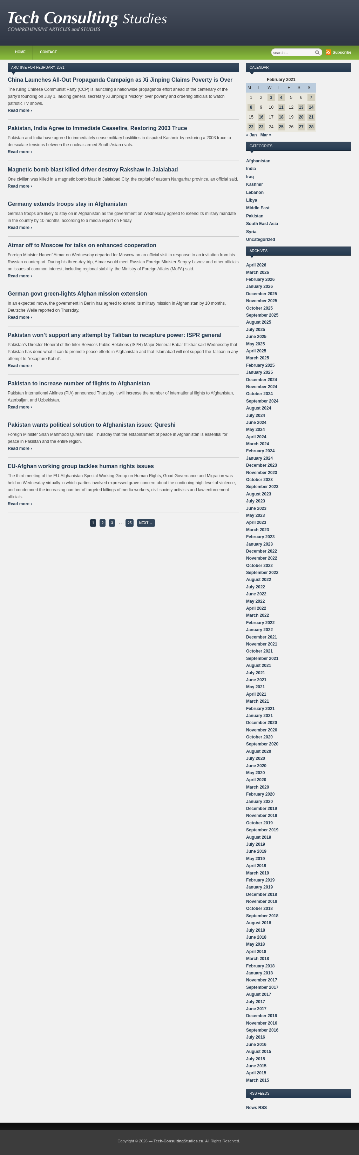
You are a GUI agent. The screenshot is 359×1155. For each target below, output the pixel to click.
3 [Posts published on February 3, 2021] (271, 97)
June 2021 (256, 679)
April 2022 (256, 608)
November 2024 (261, 386)
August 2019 (258, 837)
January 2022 (259, 629)
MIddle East (258, 207)
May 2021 (255, 686)
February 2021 (260, 708)
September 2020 (262, 744)
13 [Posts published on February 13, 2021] (301, 107)
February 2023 (260, 536)
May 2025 (255, 344)
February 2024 (260, 450)
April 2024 (256, 436)
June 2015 (256, 1065)
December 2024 (261, 379)
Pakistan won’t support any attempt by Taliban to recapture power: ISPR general (115, 335)
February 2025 (260, 365)
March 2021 (257, 701)
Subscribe (342, 52)
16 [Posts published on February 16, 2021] (261, 117)
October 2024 (259, 393)
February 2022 (260, 622)
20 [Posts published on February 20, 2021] (301, 117)
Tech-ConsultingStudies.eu (178, 1141)
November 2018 (261, 901)
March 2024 (257, 443)
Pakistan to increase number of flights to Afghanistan (79, 383)
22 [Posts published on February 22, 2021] (251, 126)
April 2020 (256, 779)
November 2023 (261, 472)
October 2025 (259, 308)
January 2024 (259, 458)
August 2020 (258, 751)
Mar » (265, 135)
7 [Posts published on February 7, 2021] (311, 97)
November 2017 (261, 980)
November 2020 (261, 730)
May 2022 (255, 601)
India (251, 168)
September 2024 (262, 401)
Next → (146, 523)
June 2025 (256, 336)
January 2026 (259, 286)
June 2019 (256, 851)
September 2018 (262, 915)
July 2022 (255, 587)
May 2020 (255, 772)
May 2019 (255, 858)
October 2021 (259, 651)
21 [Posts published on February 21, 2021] (311, 117)
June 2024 (256, 422)
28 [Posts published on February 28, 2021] (311, 126)
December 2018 (261, 894)
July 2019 (255, 844)
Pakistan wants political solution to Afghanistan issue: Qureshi (92, 425)
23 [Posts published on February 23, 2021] (261, 126)
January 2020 (259, 801)
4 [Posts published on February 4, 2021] (281, 97)
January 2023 (259, 544)
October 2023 (259, 479)
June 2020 (256, 765)
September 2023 (262, 486)
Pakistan (254, 216)
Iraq (250, 176)
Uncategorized (260, 239)
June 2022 (256, 594)
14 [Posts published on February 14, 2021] (311, 107)
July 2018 (255, 930)
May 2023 (255, 515)
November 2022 (261, 558)
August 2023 (258, 494)
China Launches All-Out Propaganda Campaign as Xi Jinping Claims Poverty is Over (120, 80)
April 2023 (256, 522)
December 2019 (261, 808)
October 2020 (259, 737)
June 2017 (256, 1008)
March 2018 (257, 958)
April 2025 (256, 351)
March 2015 (257, 1080)
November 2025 (261, 300)
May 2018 (255, 944)
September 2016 (262, 1030)
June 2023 (256, 508)
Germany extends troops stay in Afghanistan (67, 204)
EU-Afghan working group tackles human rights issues (81, 466)
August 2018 (258, 922)
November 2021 (261, 644)
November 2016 (261, 1023)
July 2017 (255, 1001)
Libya (251, 200)
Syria (251, 231)
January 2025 (259, 372)
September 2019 (262, 830)
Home (20, 52)
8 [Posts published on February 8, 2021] (251, 107)
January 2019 (259, 887)
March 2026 (257, 272)
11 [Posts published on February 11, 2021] (281, 107)
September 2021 (262, 658)
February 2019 (260, 880)
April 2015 (256, 1072)
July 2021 (255, 672)
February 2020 (260, 794)
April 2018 (256, 951)
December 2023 (261, 465)
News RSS (256, 1107)
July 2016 (255, 1037)
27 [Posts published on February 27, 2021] (301, 126)
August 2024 (258, 408)
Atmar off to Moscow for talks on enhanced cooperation (82, 245)
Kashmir (254, 184)
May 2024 (255, 429)
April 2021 (256, 694)
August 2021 (258, 665)
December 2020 (261, 722)
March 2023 (257, 529)
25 (129, 523)
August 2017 (258, 994)
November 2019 (261, 815)
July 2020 (255, 758)
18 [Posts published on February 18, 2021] (281, 117)
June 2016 (256, 1044)
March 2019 (257, 873)
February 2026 (260, 279)
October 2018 (259, 908)
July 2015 (255, 1058)
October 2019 (259, 822)
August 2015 (258, 1051)
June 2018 (256, 937)
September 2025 (262, 315)
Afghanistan (258, 160)
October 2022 (259, 565)
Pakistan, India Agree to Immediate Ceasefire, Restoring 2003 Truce (97, 128)
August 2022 (258, 579)
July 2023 (255, 501)
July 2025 (255, 329)
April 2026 (256, 265)
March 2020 (257, 787)
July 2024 (255, 415)
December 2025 (261, 293)
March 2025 (257, 358)
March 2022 (257, 615)
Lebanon (255, 192)
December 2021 (261, 637)
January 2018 (259, 973)
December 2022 (261, 551)
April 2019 (256, 865)
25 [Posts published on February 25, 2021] (281, 126)
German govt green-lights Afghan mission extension (77, 294)
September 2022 (262, 572)
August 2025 (258, 322)
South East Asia (262, 223)
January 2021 (259, 715)
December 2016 (261, 1015)
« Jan (251, 135)
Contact (48, 52)
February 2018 (260, 966)
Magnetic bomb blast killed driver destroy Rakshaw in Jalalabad (93, 170)
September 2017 (262, 987)
